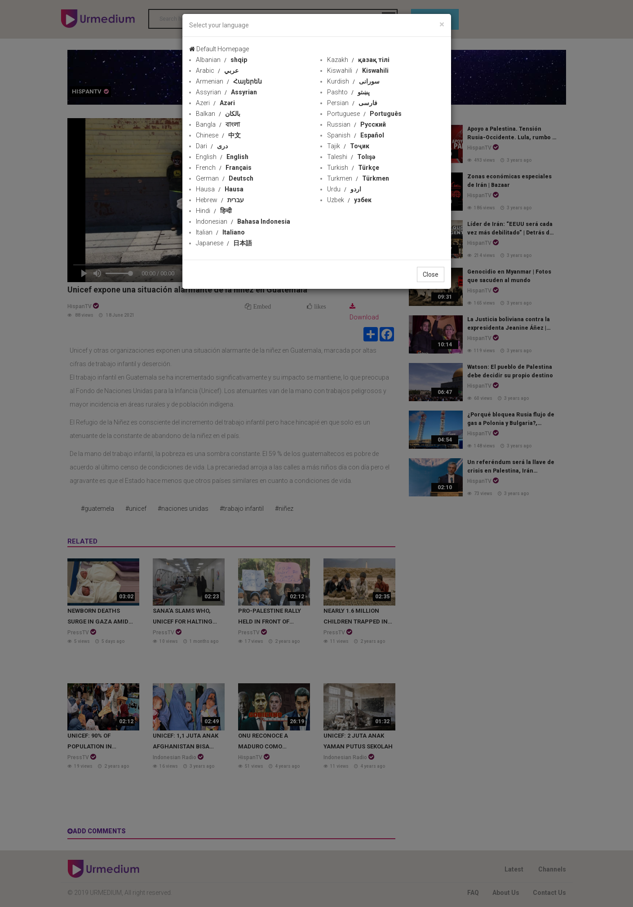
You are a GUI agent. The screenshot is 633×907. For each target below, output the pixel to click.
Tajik (348, 146)
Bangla (218, 124)
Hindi (214, 210)
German (224, 178)
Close (430, 274)
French (224, 167)
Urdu (344, 189)
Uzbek (349, 200)
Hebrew (220, 200)
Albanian (221, 59)
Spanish (355, 135)
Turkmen (358, 178)
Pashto (348, 92)
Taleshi (351, 156)
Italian (220, 232)
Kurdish (353, 81)
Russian (356, 124)
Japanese (224, 243)
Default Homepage (219, 49)
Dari (212, 146)
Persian (352, 102)
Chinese (218, 135)
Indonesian (243, 221)
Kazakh (358, 59)
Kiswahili (358, 70)
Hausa (219, 189)
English (222, 156)
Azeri (215, 102)
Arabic (217, 70)
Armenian (229, 81)
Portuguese (364, 113)
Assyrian (226, 92)
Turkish (353, 167)
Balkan (218, 113)
